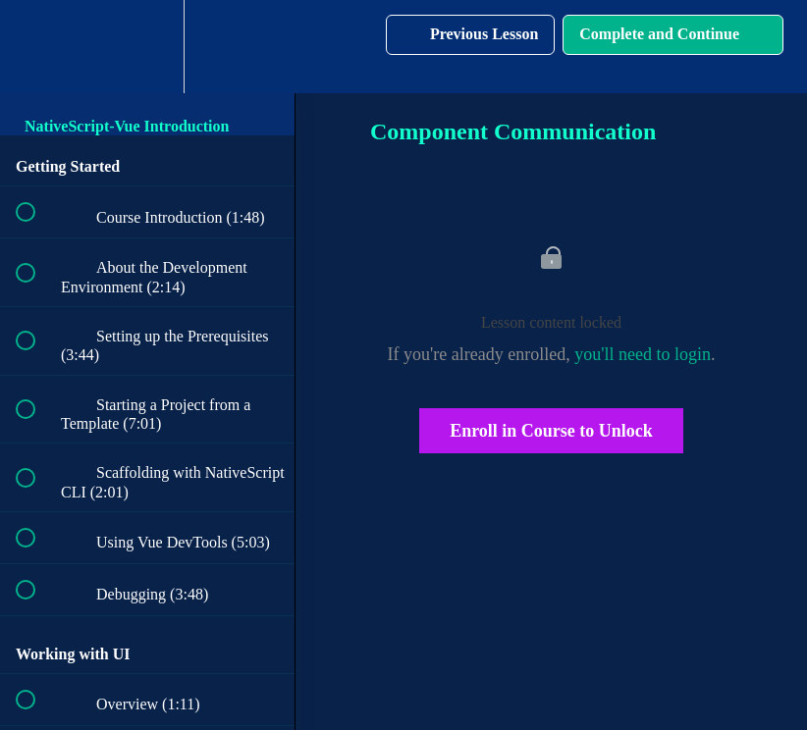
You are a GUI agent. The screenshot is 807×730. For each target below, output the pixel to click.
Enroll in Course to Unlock (551, 431)
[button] (36, 46)
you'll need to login (642, 354)
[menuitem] (147, 46)
